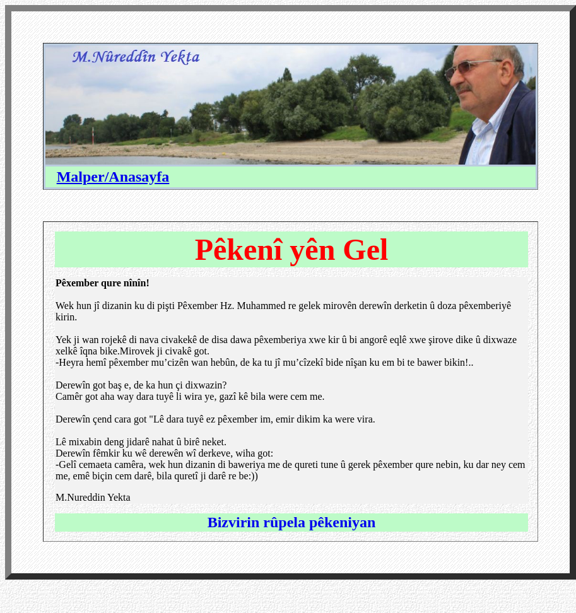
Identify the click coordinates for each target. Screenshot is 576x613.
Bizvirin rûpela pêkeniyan (292, 522)
